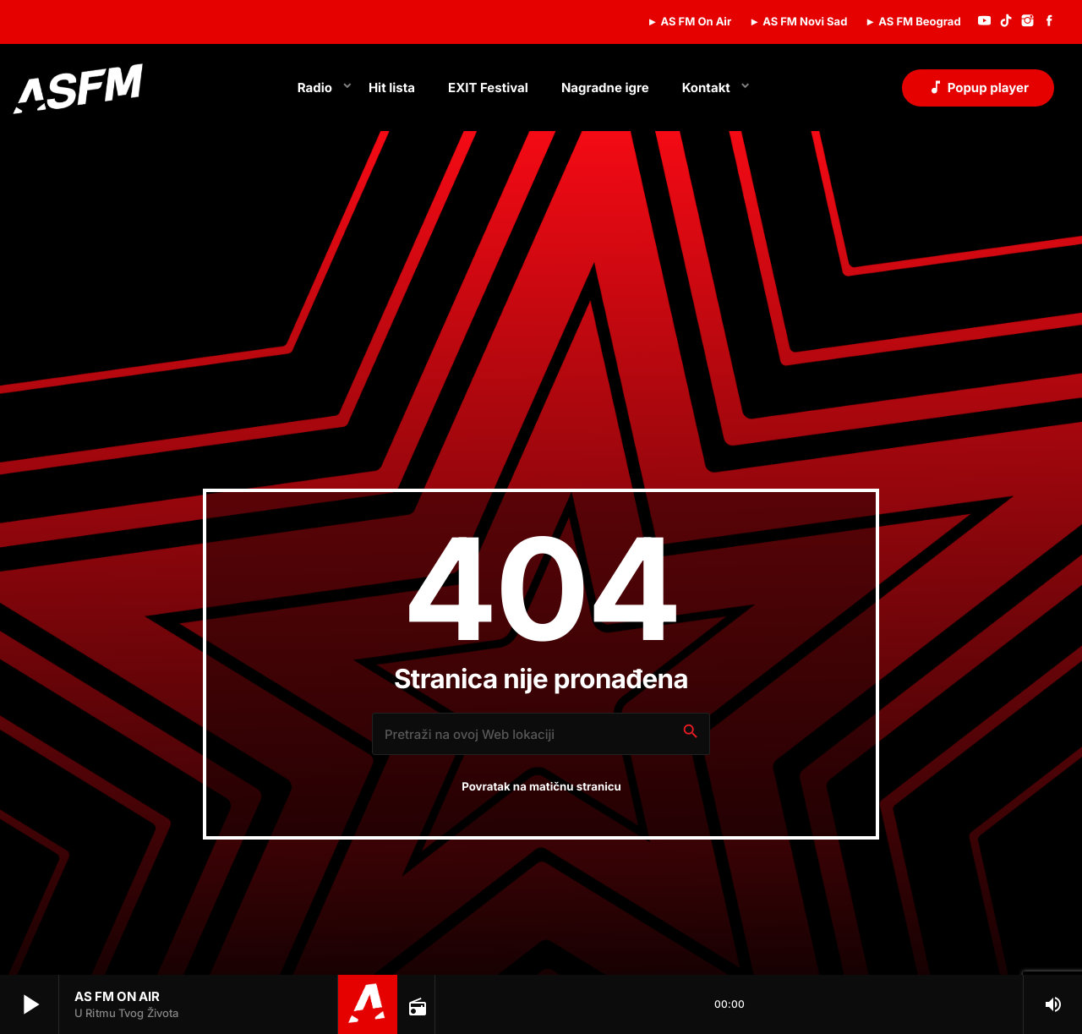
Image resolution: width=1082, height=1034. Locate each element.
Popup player (978, 87)
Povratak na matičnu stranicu (541, 787)
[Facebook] (1049, 22)
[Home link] (78, 88)
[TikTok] (1006, 22)
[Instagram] (1028, 22)
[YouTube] (985, 22)
